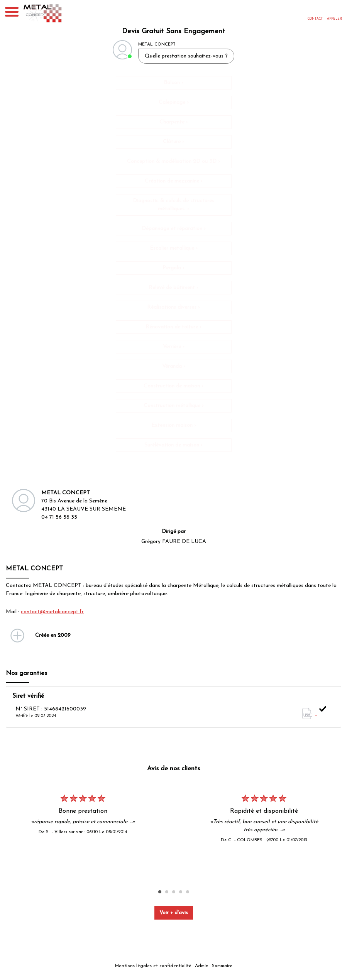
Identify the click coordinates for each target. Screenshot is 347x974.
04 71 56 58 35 (59, 517)
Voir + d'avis (173, 913)
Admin (201, 966)
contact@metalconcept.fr (52, 612)
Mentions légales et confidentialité (153, 966)
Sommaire (222, 966)
